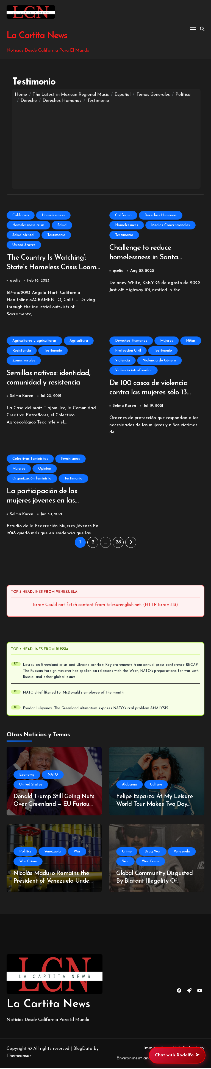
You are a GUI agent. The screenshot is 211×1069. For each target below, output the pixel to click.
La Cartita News (36, 35)
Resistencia (21, 351)
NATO (53, 776)
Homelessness (53, 215)
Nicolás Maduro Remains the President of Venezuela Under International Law (52, 882)
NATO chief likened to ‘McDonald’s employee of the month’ (73, 693)
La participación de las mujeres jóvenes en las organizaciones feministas (47, 502)
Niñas (191, 341)
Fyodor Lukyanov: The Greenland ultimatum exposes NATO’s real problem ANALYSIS (95, 709)
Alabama (129, 785)
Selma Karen (21, 397)
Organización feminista (31, 479)
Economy (27, 776)
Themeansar (19, 1057)
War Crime (28, 862)
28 (118, 543)
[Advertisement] (106, 144)
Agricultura (79, 341)
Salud (61, 225)
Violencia (122, 361)
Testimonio (56, 235)
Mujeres (166, 341)
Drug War (153, 852)
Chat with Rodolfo (177, 1055)
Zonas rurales (23, 361)
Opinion (44, 469)
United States (23, 245)
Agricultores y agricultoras (34, 341)
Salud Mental (23, 235)
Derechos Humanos (161, 215)
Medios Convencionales (170, 225)
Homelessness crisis (28, 225)
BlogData (82, 1050)
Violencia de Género (159, 361)
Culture (156, 785)
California (20, 215)
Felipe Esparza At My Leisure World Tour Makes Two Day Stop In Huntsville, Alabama (154, 806)
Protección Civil (128, 351)
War (77, 852)
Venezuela (52, 852)
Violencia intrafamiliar (133, 370)
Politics (25, 852)
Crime (127, 852)
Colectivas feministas (30, 459)
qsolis (15, 281)
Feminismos (70, 459)
